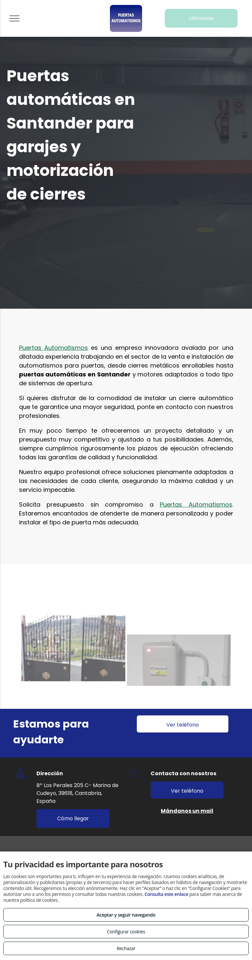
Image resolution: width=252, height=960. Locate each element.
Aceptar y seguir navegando (125, 915)
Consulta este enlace (166, 894)
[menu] (14, 18)
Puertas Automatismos (53, 315)
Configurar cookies (126, 931)
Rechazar (125, 948)
